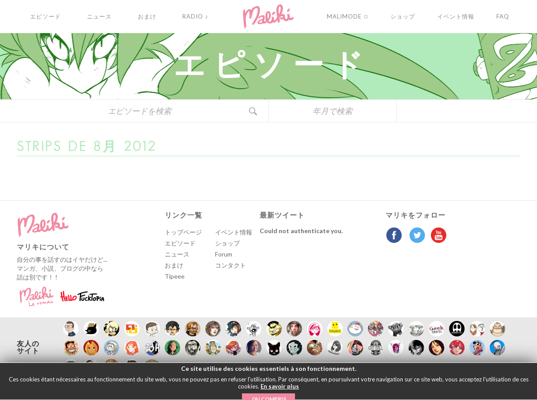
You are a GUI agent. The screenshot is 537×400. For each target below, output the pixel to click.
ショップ (227, 243)
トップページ (183, 232)
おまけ (174, 265)
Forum (223, 254)
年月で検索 (332, 111)
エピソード (180, 243)
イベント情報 (233, 232)
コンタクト (230, 265)
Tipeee (175, 276)
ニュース (177, 254)
